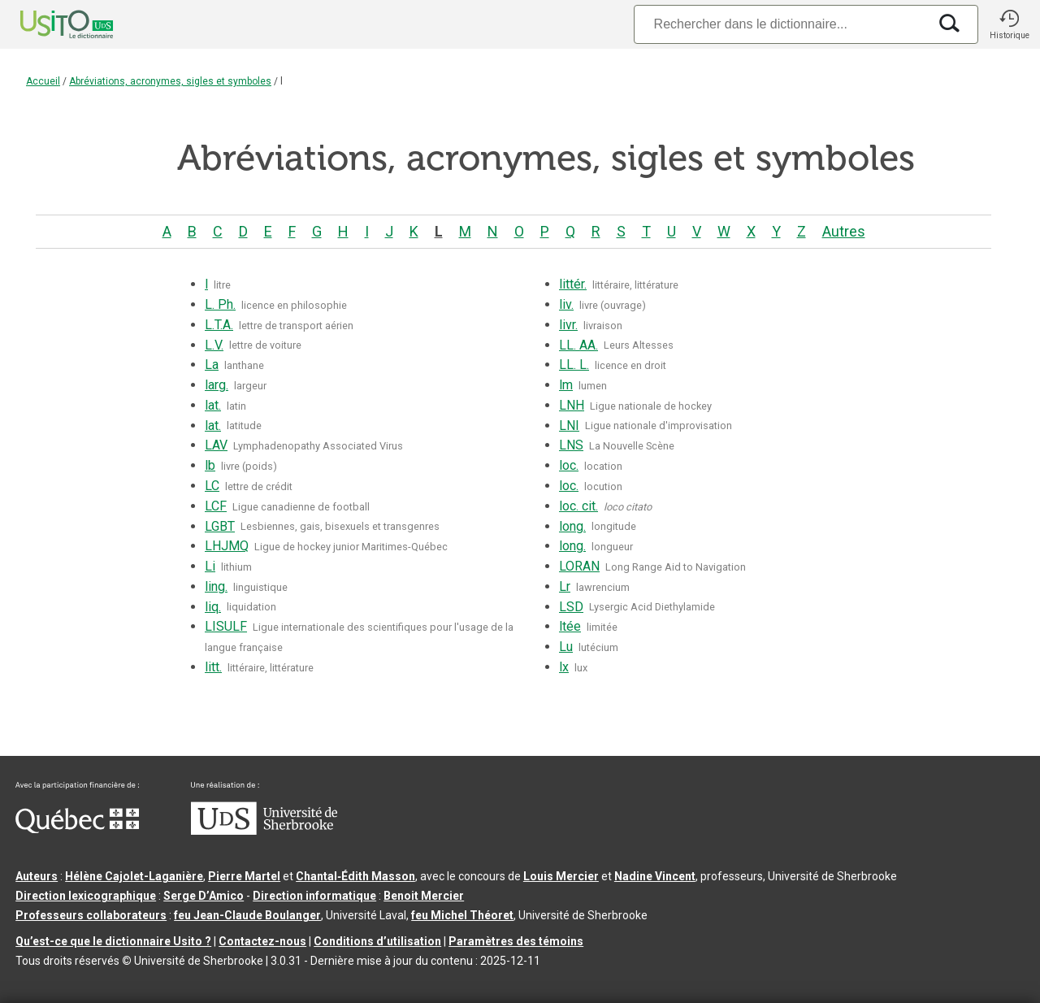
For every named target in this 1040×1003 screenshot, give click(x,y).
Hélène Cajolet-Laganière (134, 876)
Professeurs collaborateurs (91, 915)
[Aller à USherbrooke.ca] (264, 830)
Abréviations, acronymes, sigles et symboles (170, 81)
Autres (843, 231)
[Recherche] (780, 24)
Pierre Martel (244, 876)
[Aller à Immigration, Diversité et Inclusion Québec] (77, 829)
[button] (1009, 24)
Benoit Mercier (424, 895)
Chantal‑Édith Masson (355, 876)
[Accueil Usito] (49, 24)
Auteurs (36, 876)
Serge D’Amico (203, 895)
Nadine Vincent (655, 876)
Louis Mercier (561, 876)
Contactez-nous (262, 941)
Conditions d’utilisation (377, 941)
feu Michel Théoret (462, 915)
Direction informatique (314, 895)
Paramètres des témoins (515, 941)
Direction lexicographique (85, 895)
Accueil (43, 81)
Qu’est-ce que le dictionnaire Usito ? (113, 941)
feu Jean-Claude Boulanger (247, 915)
